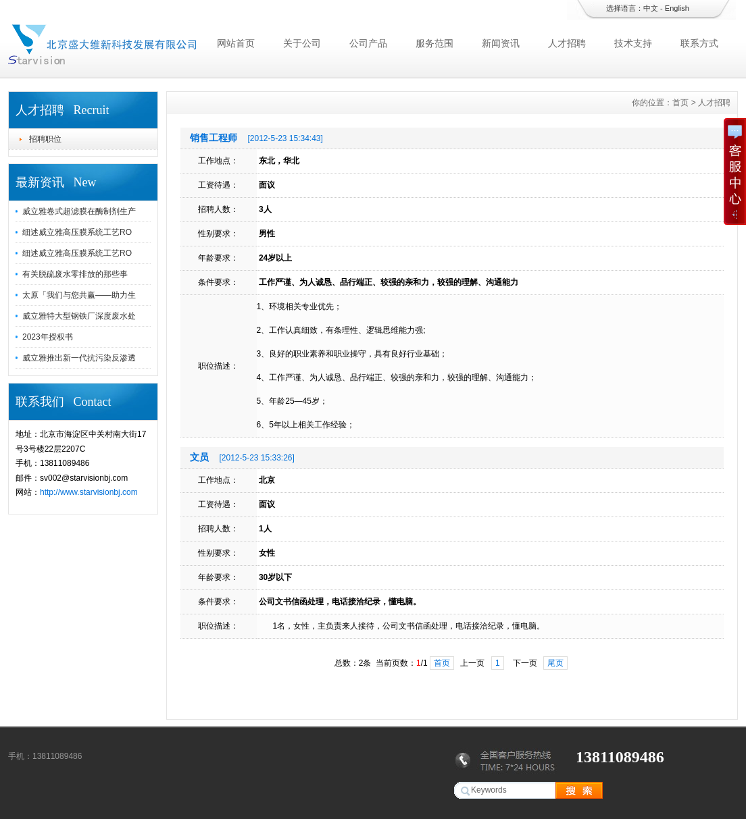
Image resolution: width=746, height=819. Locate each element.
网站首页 (236, 43)
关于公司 (302, 43)
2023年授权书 (47, 337)
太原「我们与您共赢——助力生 (79, 295)
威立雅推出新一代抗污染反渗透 (79, 358)
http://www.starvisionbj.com (89, 492)
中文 (650, 8)
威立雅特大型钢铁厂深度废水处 (79, 316)
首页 (680, 102)
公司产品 (368, 43)
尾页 (555, 663)
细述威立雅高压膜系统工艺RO (77, 232)
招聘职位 (45, 139)
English (677, 8)
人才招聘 (567, 43)
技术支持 (633, 43)
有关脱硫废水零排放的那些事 (75, 274)
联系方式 (699, 43)
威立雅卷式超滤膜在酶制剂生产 (79, 211)
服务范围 (434, 43)
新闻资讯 (501, 43)
